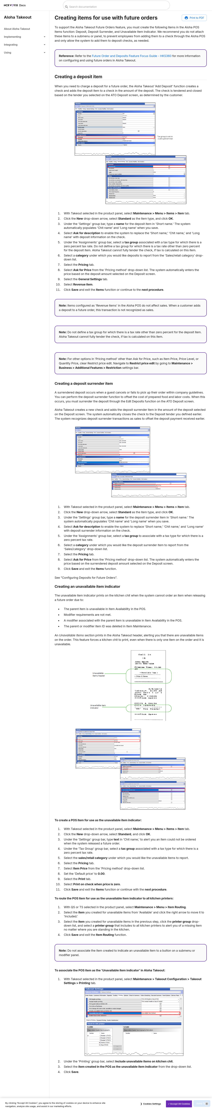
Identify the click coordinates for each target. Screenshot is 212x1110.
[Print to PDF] (194, 17)
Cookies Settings (152, 1103)
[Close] (206, 1103)
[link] (24, 28)
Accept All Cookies (180, 1103)
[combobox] (116, 7)
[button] (24, 36)
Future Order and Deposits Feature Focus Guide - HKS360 (132, 56)
